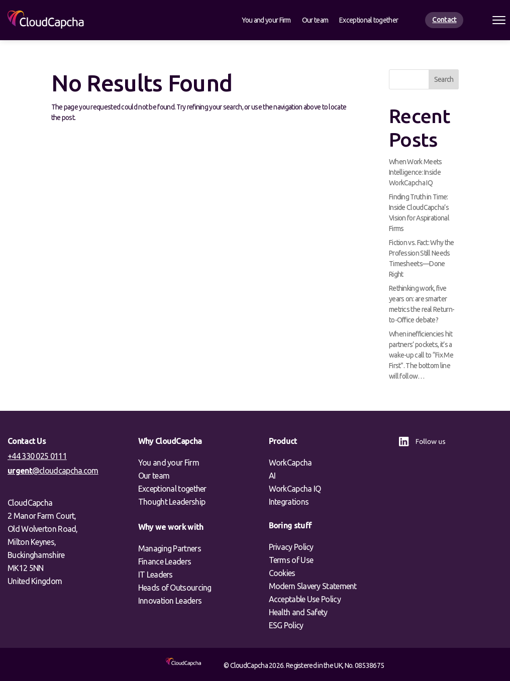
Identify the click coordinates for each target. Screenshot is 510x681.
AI (272, 475)
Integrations (289, 501)
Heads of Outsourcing (175, 587)
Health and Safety (298, 612)
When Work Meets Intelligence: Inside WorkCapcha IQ (415, 172)
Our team (315, 20)
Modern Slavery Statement (313, 586)
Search (444, 79)
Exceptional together (368, 20)
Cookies (282, 573)
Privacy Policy (291, 546)
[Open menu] (499, 20)
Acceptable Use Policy (305, 599)
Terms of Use (291, 559)
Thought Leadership (171, 501)
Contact (444, 20)
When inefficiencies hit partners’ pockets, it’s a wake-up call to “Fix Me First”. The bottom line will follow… (421, 355)
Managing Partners (169, 548)
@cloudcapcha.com (53, 471)
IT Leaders (155, 574)
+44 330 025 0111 (37, 456)
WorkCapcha (290, 462)
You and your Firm (266, 20)
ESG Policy (286, 625)
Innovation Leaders (169, 600)
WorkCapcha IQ (295, 488)
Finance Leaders (164, 561)
